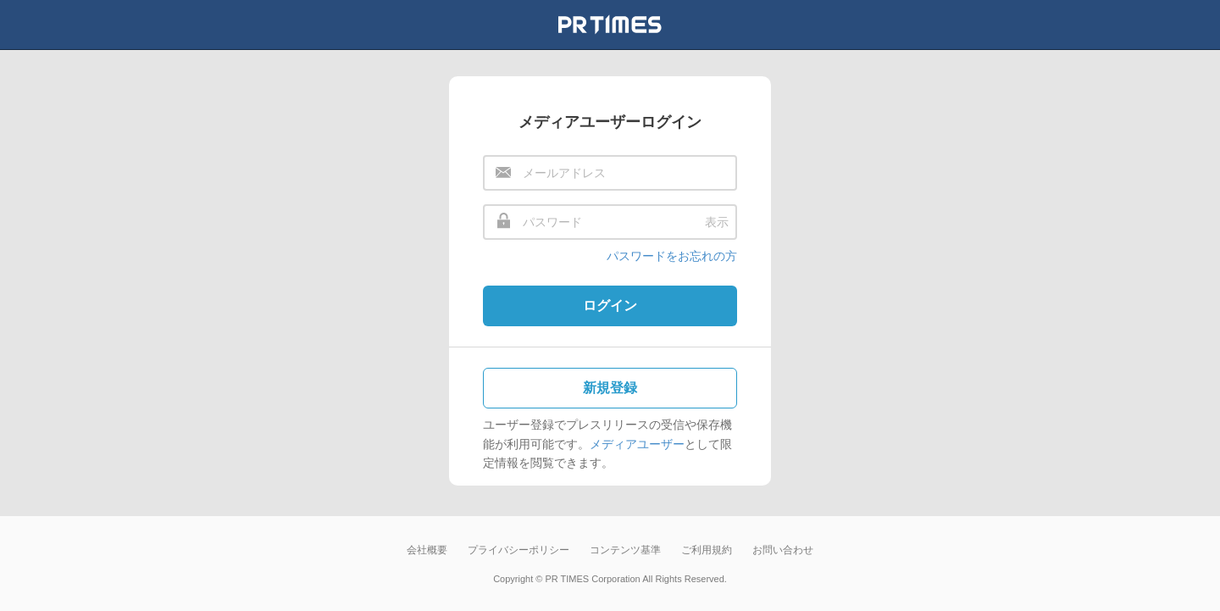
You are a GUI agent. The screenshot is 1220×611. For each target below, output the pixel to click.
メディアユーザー (637, 444)
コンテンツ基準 (625, 550)
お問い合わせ (782, 550)
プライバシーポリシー (518, 550)
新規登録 (610, 387)
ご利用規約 (706, 550)
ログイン (610, 305)
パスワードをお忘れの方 (672, 256)
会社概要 (427, 550)
